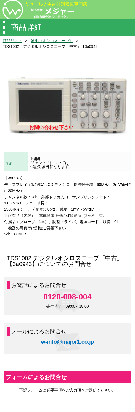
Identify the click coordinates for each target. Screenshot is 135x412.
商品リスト (12, 40)
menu (126, 9)
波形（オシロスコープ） (52, 40)
